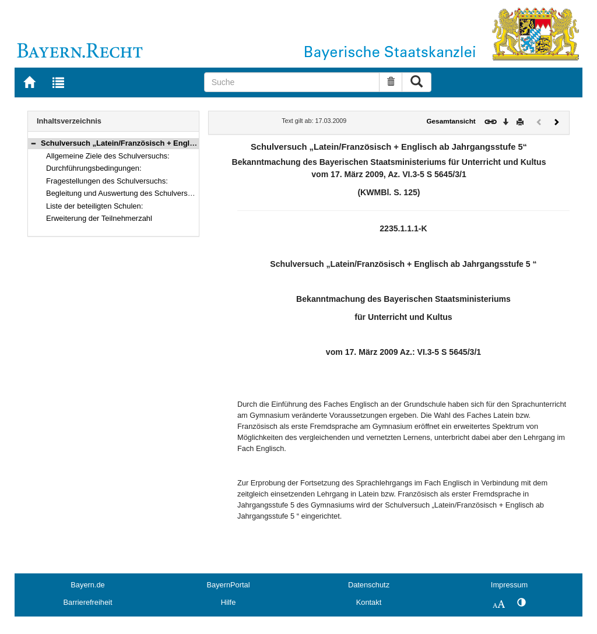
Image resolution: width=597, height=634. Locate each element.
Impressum (509, 584)
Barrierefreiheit (88, 602)
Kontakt (368, 602)
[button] (33, 143)
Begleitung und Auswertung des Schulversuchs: (126, 193)
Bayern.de (87, 584)
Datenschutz (368, 584)
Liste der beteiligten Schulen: (94, 206)
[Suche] (292, 82)
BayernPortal (228, 584)
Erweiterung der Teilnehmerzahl (99, 218)
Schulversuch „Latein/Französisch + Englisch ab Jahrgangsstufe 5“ (162, 143)
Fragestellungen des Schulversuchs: (107, 181)
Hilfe (228, 602)
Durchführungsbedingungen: (93, 168)
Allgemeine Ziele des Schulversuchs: (108, 156)
